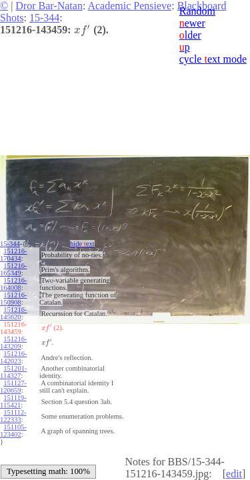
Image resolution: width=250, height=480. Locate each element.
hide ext (82, 243)
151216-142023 (13, 357)
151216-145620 (13, 313)
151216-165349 (13, 269)
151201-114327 (13, 372)
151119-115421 (13, 401)
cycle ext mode (213, 59)
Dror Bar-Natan (49, 5)
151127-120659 (13, 386)
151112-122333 (13, 416)
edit (234, 473)
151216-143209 (13, 342)
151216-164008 (13, 284)
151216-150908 (13, 298)
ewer (192, 23)
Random (197, 11)
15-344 (44, 17)
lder (190, 35)
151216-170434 (13, 254)
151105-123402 (13, 430)
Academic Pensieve (129, 5)
